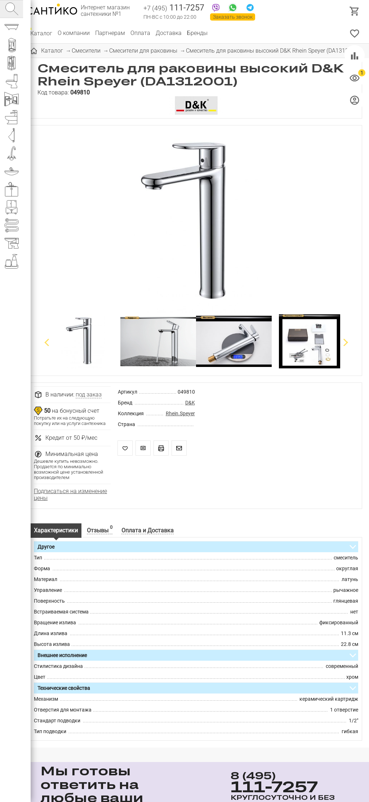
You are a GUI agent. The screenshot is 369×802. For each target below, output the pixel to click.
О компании (74, 33)
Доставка (169, 33)
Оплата (140, 33)
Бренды (197, 33)
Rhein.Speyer (180, 413)
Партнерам (110, 33)
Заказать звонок (233, 17)
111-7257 (173, 8)
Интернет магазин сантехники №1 (105, 10)
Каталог (41, 33)
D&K (190, 403)
